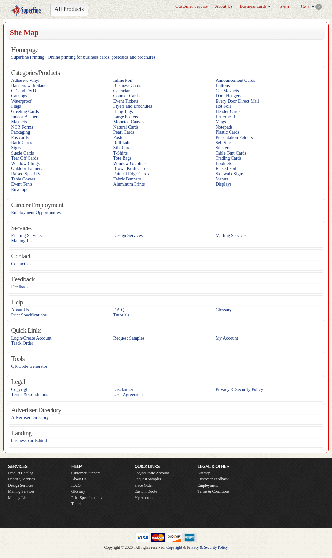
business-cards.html (29, 440)
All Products (69, 9)
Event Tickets (125, 101)
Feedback (20, 286)
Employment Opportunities (36, 212)
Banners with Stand (29, 85)
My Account (227, 338)
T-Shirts (120, 153)
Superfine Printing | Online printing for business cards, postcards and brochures (83, 57)
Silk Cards (123, 147)
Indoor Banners (25, 116)
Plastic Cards (228, 132)
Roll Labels (124, 142)
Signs (16, 147)
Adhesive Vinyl (25, 80)
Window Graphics (130, 163)
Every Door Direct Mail (237, 101)
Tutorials (121, 315)
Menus (222, 179)
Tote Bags (122, 158)
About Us (223, 6)
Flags (16, 106)
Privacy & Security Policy (239, 389)
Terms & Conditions (29, 394)
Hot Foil (223, 106)
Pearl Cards (124, 132)
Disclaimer (123, 389)
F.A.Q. (119, 309)
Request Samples (129, 338)
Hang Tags (123, 111)
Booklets (224, 163)
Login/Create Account (31, 338)
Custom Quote (146, 491)
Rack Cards (21, 142)
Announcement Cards (235, 80)
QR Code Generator (29, 366)
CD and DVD (23, 90)
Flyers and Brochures (132, 106)
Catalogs (19, 95)
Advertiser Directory (30, 417)
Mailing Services (231, 235)
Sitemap (203, 473)
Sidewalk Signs (230, 173)
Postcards (20, 137)
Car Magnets (227, 90)
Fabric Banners (127, 179)
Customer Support (85, 473)
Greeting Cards (25, 111)
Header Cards (228, 111)
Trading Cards (229, 158)
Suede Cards (22, 153)
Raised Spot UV (26, 173)
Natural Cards (126, 127)
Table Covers (23, 179)
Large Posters (125, 116)
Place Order (144, 485)
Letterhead (225, 116)
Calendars (122, 90)
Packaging (20, 132)
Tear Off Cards (24, 158)
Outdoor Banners (26, 168)
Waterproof (21, 101)
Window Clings (25, 163)
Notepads (224, 127)
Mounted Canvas (128, 121)
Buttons (223, 85)
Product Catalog (20, 473)
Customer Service (191, 6)
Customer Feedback (213, 479)
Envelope (19, 189)
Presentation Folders (234, 137)
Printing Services (26, 235)
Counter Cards (126, 95)
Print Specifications (29, 315)
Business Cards (127, 85)
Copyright (20, 389)
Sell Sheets (226, 142)
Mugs (221, 121)
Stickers (223, 147)
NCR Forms (22, 127)
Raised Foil (226, 168)
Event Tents (21, 184)
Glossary (224, 309)
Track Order (22, 343)
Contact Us (21, 263)
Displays (223, 184)
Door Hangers (228, 95)
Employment (207, 485)
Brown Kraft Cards (130, 168)
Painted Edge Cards (131, 173)
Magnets (19, 121)
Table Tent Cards (231, 153)
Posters (119, 137)
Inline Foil (123, 80)
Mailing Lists (23, 240)
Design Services (128, 235)
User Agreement (128, 394)
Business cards (255, 6)
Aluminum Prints (129, 184)
